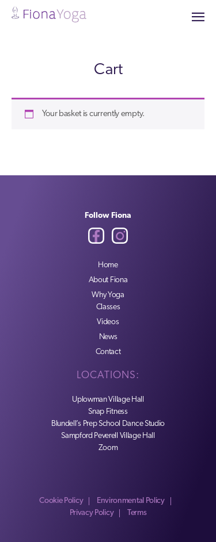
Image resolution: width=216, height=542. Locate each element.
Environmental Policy (131, 501)
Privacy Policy (92, 513)
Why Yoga (108, 295)
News (108, 337)
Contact (108, 352)
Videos (108, 322)
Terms (136, 513)
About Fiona (108, 280)
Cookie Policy (61, 501)
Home (108, 265)
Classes (108, 307)
